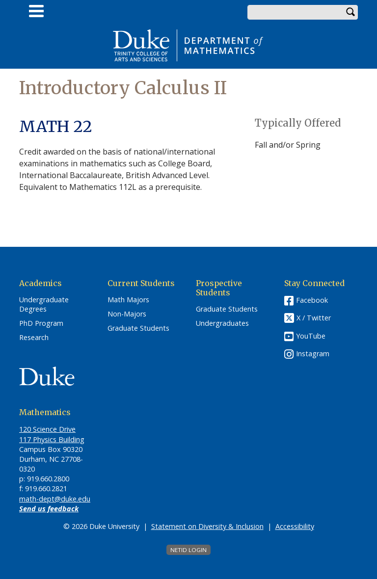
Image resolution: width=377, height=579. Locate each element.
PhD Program (41, 323)
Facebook (312, 300)
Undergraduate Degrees (44, 304)
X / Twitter (313, 318)
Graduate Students (138, 328)
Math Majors (128, 299)
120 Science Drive (47, 429)
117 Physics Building (51, 439)
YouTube (310, 336)
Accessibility (294, 526)
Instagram (312, 353)
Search (350, 12)
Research (34, 337)
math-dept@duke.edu (54, 498)
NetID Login (188, 549)
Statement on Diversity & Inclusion (207, 526)
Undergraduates (222, 323)
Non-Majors (127, 314)
